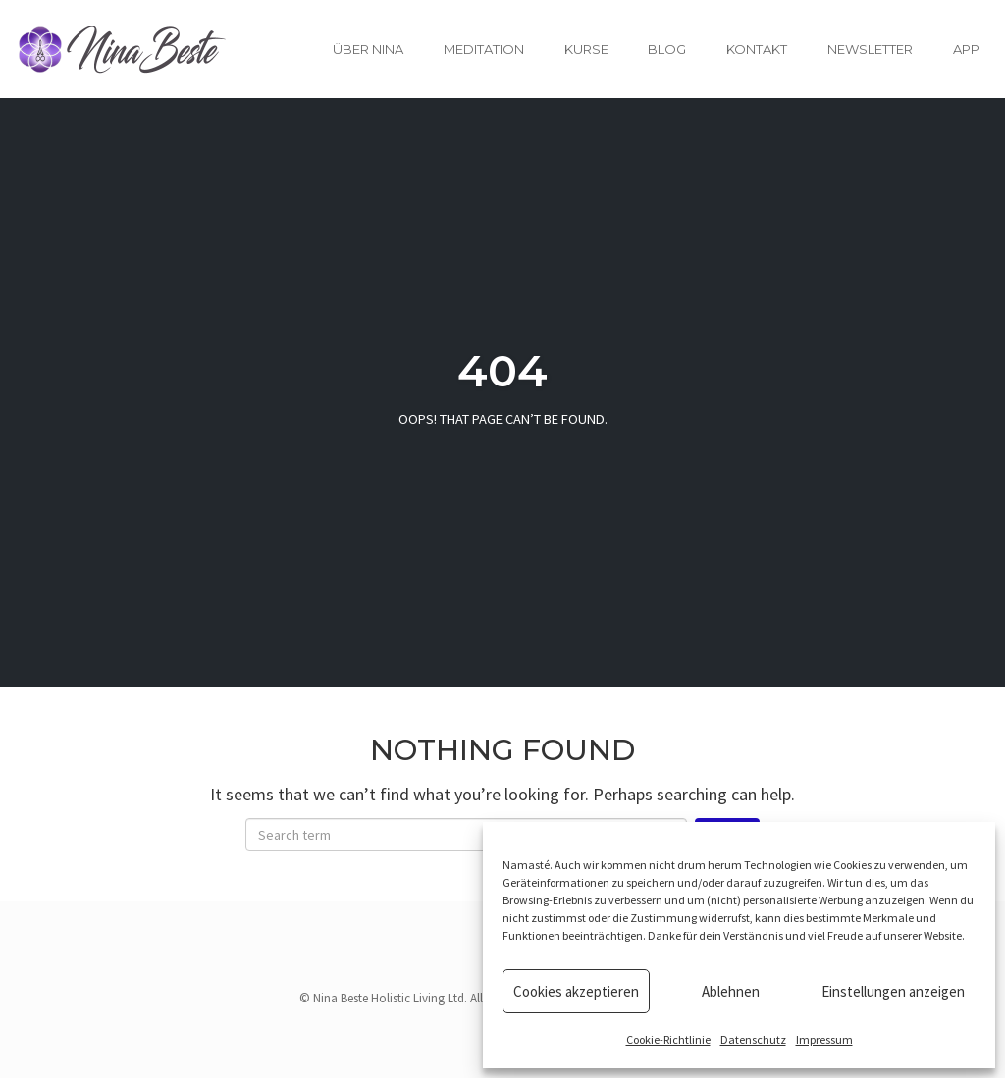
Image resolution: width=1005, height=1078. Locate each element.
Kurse (586, 49)
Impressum (824, 1039)
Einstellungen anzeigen (893, 991)
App (966, 49)
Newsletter (870, 49)
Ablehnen (731, 991)
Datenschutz (753, 1039)
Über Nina (368, 49)
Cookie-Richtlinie (668, 1039)
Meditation (484, 49)
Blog (667, 49)
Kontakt (756, 49)
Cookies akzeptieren (576, 991)
